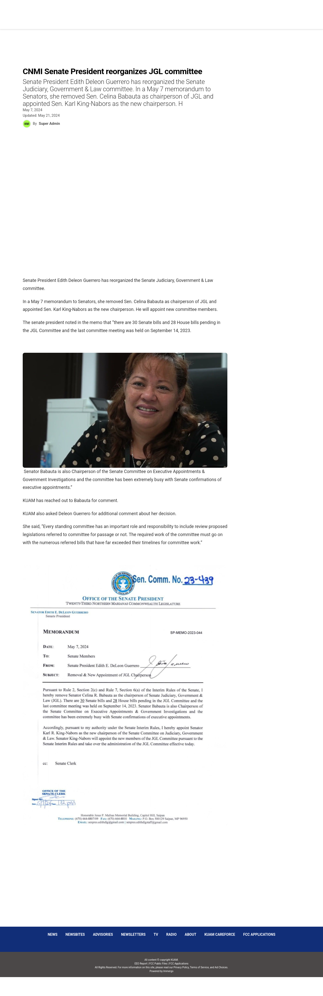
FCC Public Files (158, 963)
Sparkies (232, 12)
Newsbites (75, 934)
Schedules (278, 12)
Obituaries (186, 12)
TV (156, 934)
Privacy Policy (181, 967)
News (163, 12)
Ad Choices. (221, 967)
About (190, 934)
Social (210, 12)
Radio (171, 934)
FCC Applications (259, 934)
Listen (254, 12)
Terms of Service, (199, 967)
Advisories (103, 934)
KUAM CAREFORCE (219, 934)
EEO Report (140, 963)
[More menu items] (298, 12)
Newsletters (133, 934)
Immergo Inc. (168, 986)
